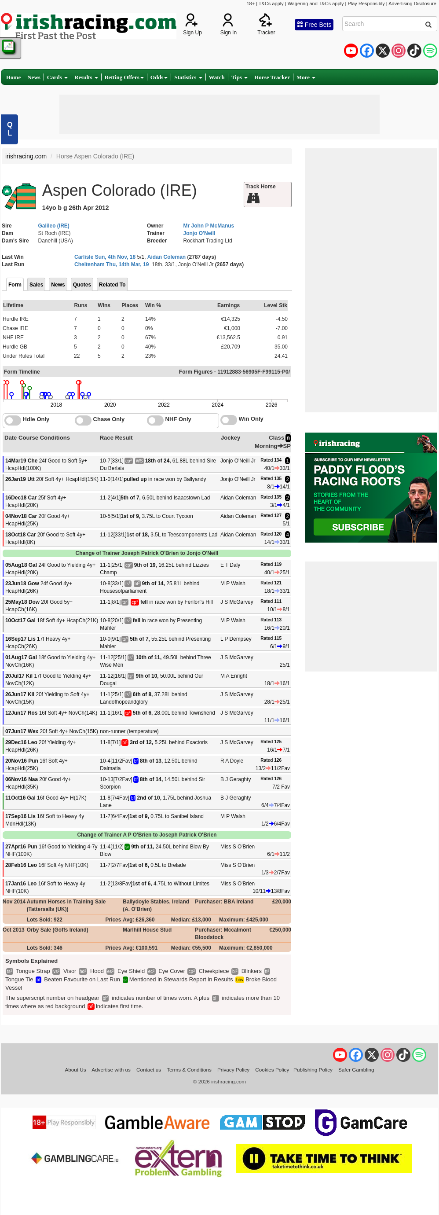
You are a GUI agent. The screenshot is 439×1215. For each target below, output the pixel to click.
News (33, 77)
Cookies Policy (272, 1069)
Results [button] (86, 77)
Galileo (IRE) (54, 226)
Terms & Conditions (189, 1069)
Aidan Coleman (166, 257)
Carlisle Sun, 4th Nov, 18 (104, 257)
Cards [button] (57, 77)
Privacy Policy (233, 1069)
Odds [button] (159, 77)
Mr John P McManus (208, 226)
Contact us (148, 1069)
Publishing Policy (313, 1069)
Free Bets (314, 24)
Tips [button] (239, 77)
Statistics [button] (188, 77)
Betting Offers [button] (124, 77)
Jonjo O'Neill (199, 233)
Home (13, 77)
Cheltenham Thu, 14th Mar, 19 (111, 264)
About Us (75, 1069)
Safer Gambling (356, 1069)
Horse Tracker (272, 77)
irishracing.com (26, 156)
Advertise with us (111, 1069)
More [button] (305, 77)
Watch (217, 77)
